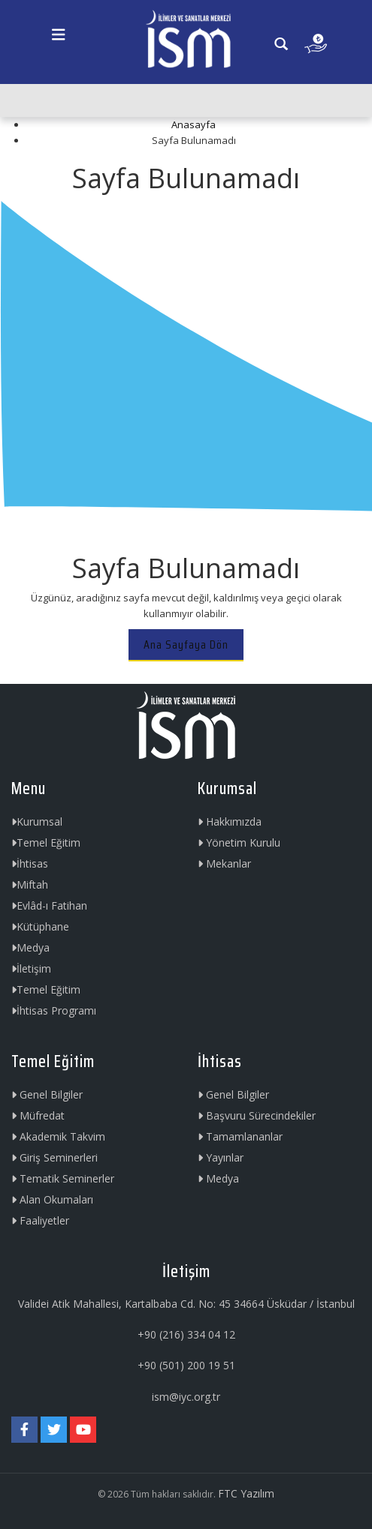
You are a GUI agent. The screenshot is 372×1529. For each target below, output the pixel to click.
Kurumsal (36, 821)
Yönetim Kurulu (239, 842)
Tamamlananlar (240, 1136)
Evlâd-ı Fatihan (49, 905)
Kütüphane (40, 926)
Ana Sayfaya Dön (186, 644)
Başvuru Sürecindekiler (257, 1115)
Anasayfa (193, 124)
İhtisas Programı (53, 1010)
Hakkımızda (230, 821)
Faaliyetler (40, 1220)
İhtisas (29, 863)
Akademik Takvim (58, 1136)
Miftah (29, 884)
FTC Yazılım (246, 1493)
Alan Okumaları (52, 1199)
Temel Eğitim (45, 842)
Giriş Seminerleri (54, 1157)
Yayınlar (220, 1157)
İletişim (31, 968)
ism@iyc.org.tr (186, 1397)
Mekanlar (224, 863)
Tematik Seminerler (62, 1178)
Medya (30, 947)
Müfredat (38, 1115)
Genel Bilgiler (47, 1094)
